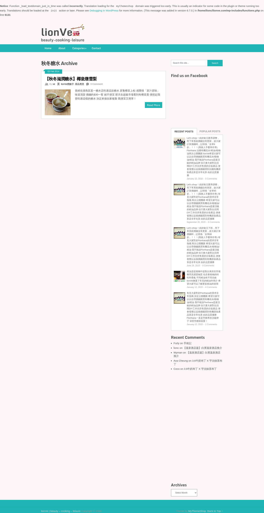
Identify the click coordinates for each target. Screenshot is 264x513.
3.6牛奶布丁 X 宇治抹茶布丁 (200, 367)
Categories (79, 47)
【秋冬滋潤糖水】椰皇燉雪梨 (71, 77)
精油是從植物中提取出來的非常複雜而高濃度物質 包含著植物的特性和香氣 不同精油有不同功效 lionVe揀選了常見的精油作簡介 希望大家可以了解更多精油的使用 (204, 276)
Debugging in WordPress (104, 9)
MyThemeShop (197, 510)
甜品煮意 (79, 83)
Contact (96, 47)
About (61, 47)
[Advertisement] (197, 426)
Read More (153, 104)
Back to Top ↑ (215, 510)
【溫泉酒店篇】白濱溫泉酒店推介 (202, 347)
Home (48, 47)
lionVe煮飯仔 (67, 83)
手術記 (187, 342)
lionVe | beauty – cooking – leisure (60, 510)
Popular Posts (210, 130)
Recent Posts (183, 130)
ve (54, 83)
